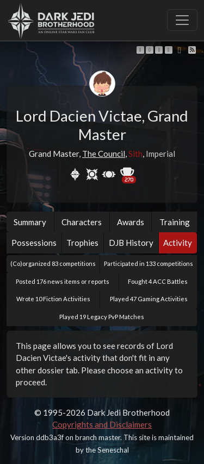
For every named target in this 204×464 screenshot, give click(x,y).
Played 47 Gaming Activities (149, 298)
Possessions (34, 242)
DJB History (131, 242)
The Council (103, 153)
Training (174, 222)
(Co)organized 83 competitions (53, 263)
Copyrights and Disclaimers (102, 424)
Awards (130, 222)
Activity (177, 242)
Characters (81, 222)
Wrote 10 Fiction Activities (53, 298)
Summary (30, 222)
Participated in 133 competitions (148, 263)
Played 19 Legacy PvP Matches (101, 316)
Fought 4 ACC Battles (158, 281)
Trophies (82, 242)
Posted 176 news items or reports (62, 281)
